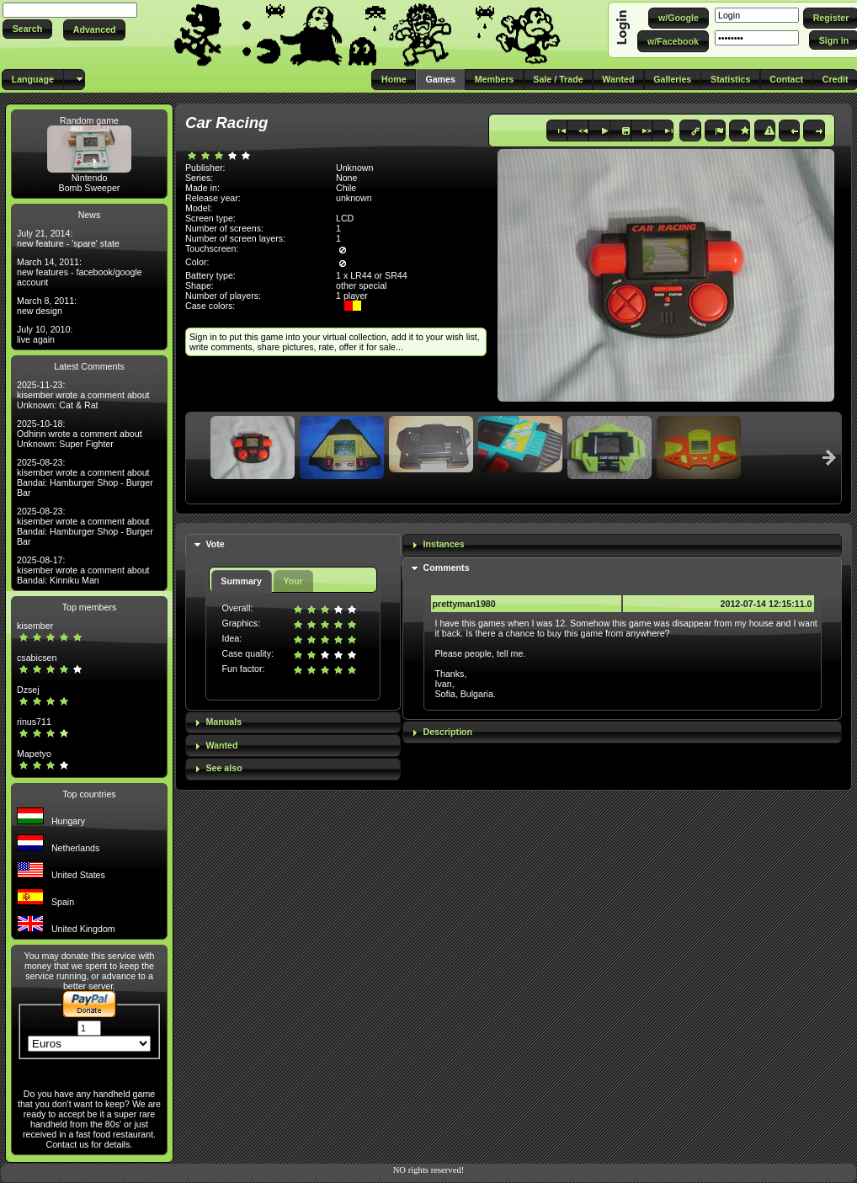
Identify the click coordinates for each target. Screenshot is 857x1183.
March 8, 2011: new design (47, 306)
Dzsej (28, 690)
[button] (27, 29)
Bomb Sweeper (89, 188)
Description (448, 732)
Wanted (221, 745)
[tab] (293, 545)
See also (223, 768)
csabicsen (36, 658)
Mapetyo (34, 754)
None (346, 178)
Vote (214, 544)
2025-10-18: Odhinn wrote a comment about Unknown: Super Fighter (79, 433)
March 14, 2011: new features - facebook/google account (79, 272)
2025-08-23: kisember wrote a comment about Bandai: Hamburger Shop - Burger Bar (85, 477)
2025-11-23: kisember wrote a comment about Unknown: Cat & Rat (83, 395)
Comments (446, 567)
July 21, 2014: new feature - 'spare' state (68, 238)
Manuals (223, 722)
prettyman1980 (464, 604)
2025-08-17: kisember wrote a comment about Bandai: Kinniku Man (83, 570)
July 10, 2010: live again (44, 334)
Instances (444, 544)
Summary (241, 581)
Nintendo (90, 178)
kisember (35, 626)
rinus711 (34, 722)
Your (292, 581)
